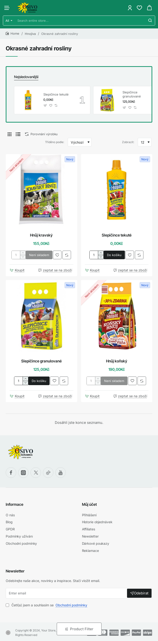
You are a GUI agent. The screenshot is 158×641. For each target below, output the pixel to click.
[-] (22, 257)
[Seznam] (18, 134)
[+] (22, 253)
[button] (45, 105)
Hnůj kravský (41, 234)
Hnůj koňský (116, 360)
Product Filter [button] (81, 629)
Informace (14, 503)
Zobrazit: (128, 142)
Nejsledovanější (25, 77)
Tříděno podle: (54, 142)
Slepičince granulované (131, 94)
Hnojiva (30, 34)
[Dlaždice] (9, 134)
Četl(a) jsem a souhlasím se (47, 603)
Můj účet (89, 503)
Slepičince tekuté (56, 94)
